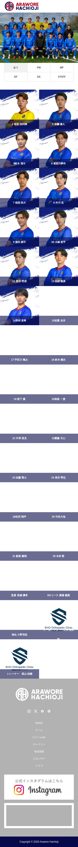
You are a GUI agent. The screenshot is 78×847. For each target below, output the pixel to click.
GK (39, 76)
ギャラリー (39, 744)
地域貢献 (39, 751)
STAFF (62, 76)
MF (61, 67)
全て (15, 67)
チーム (39, 730)
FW (39, 67)
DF (15, 76)
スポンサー (39, 758)
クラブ (39, 765)
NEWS (39, 723)
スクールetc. (39, 737)
